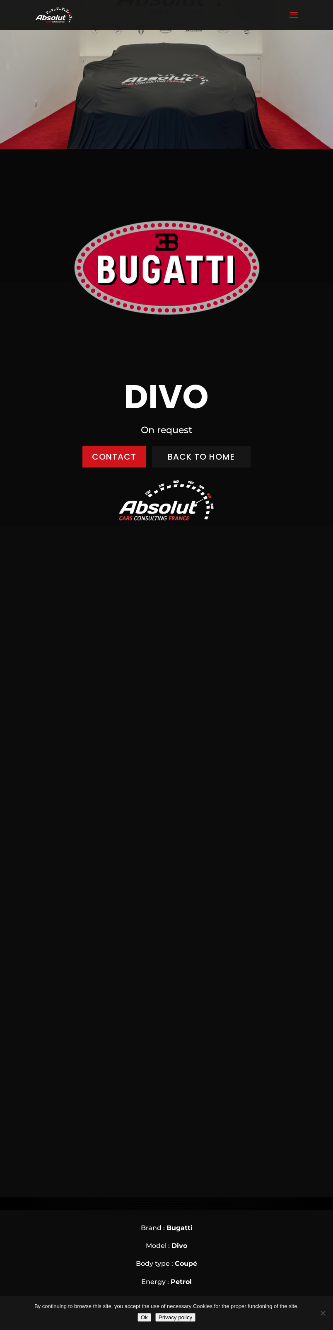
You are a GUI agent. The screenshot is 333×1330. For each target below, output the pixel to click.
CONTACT (114, 457)
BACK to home (201, 457)
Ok (144, 1317)
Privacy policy (175, 1317)
